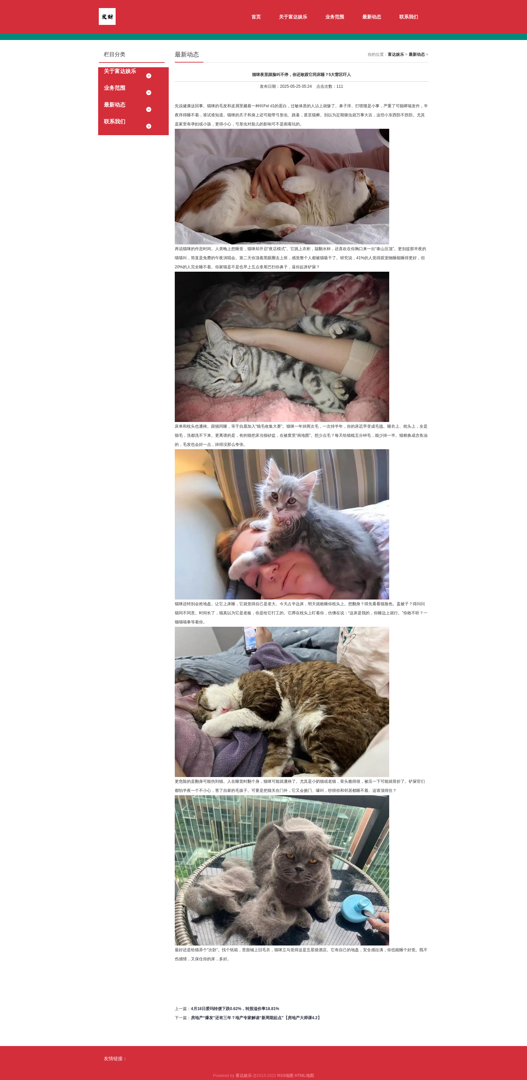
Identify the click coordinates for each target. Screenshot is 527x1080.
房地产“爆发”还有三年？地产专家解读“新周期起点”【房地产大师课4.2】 (256, 1017)
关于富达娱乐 (293, 17)
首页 (256, 17)
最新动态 (371, 17)
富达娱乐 (396, 54)
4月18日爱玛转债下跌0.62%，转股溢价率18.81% (235, 1008)
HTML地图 (304, 1075)
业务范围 (334, 17)
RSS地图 (285, 1075)
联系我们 (408, 17)
